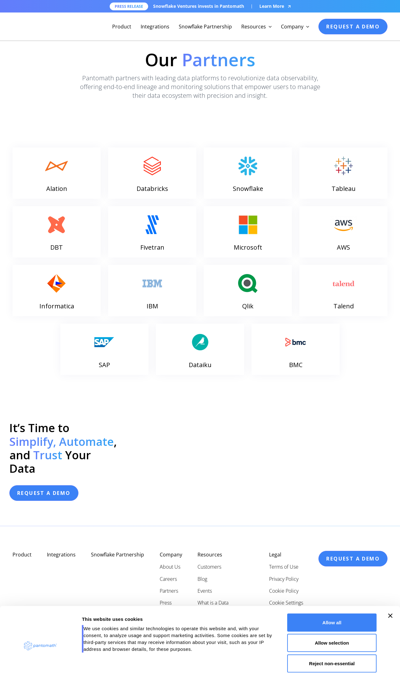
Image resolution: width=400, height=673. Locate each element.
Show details (327, 660)
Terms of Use (283, 566)
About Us (170, 566)
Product (121, 26)
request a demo (353, 26)
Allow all (332, 591)
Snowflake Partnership (205, 26)
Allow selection (332, 611)
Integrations (155, 26)
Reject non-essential (332, 632)
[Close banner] (390, 584)
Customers (209, 566)
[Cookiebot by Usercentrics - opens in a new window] (40, 661)
